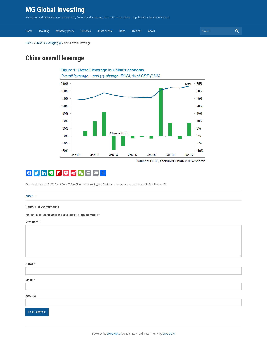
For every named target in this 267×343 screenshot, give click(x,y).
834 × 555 (66, 184)
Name (30, 264)
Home (28, 31)
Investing (44, 31)
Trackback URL (158, 184)
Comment (33, 221)
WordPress (113, 333)
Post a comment (113, 184)
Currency (86, 31)
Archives (137, 31)
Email (30, 279)
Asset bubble (105, 31)
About (151, 31)
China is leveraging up (48, 43)
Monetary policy (65, 31)
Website (31, 295)
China (122, 31)
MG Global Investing (55, 9)
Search (237, 31)
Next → (31, 196)
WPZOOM (169, 333)
